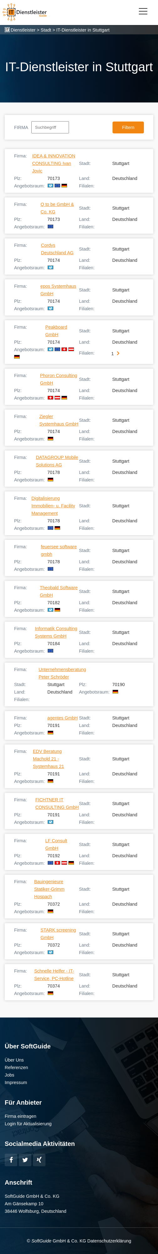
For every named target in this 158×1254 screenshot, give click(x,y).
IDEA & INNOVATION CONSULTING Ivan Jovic (53, 163)
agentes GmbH (62, 717)
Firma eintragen (20, 1116)
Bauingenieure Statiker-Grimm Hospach (49, 889)
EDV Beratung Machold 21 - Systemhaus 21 (48, 759)
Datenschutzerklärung (109, 1240)
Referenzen (16, 1067)
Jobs (9, 1074)
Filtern (128, 127)
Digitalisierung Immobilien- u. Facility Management (53, 506)
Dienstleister (23, 29)
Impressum (16, 1082)
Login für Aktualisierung (28, 1123)
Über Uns (14, 1059)
